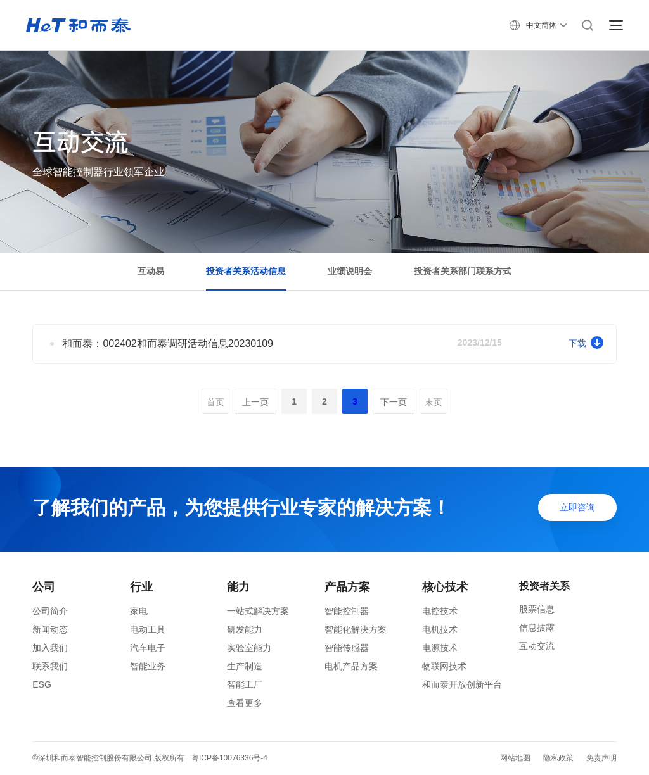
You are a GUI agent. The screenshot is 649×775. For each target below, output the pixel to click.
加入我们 (50, 648)
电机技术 (440, 629)
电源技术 (440, 648)
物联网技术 (444, 666)
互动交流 (537, 646)
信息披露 (537, 627)
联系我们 (50, 666)
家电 (139, 611)
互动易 (151, 271)
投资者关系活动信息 (246, 271)
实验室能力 (249, 648)
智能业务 (147, 666)
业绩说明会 (350, 271)
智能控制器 (346, 611)
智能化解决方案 (355, 629)
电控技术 (440, 611)
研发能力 (244, 629)
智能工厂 (244, 684)
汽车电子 (147, 648)
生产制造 (244, 666)
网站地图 (515, 757)
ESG (41, 684)
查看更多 (244, 703)
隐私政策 (558, 757)
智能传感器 (346, 648)
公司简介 (50, 611)
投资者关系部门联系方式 (462, 271)
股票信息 (537, 609)
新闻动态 (50, 629)
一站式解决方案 (258, 611)
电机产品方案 (351, 666)
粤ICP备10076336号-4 (229, 757)
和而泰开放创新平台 (462, 684)
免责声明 (601, 757)
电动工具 (147, 629)
